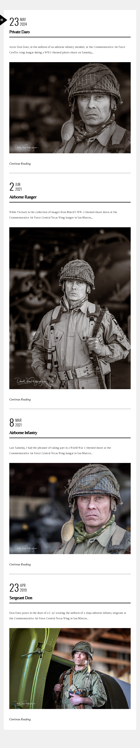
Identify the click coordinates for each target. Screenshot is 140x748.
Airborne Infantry (23, 432)
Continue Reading (20, 163)
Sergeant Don (20, 597)
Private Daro (19, 31)
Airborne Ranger (22, 196)
